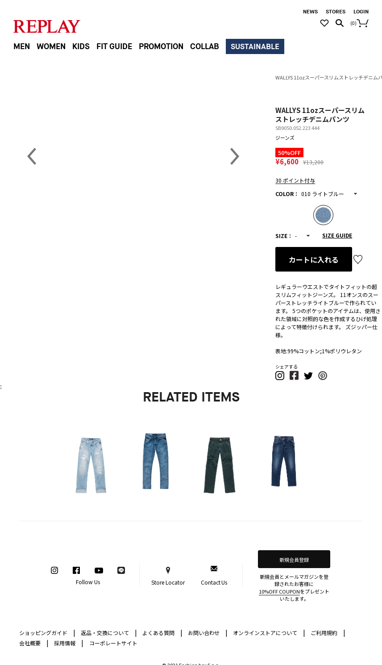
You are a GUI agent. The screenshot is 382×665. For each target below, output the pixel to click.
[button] (280, 378)
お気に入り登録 (357, 259)
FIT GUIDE (114, 46)
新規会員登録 (294, 559)
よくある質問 (162, 632)
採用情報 (64, 643)
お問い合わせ (208, 632)
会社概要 (34, 642)
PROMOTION (161, 46)
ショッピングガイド (47, 632)
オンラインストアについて (269, 632)
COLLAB (204, 46)
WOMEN (51, 46)
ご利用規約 (328, 632)
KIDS (81, 46)
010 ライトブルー (322, 193)
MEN (21, 46)
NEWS (310, 11)
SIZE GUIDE (337, 235)
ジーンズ (285, 137)
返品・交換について (109, 632)
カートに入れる (314, 259)
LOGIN (361, 11)
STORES (335, 11)
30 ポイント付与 (295, 180)
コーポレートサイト (113, 643)
